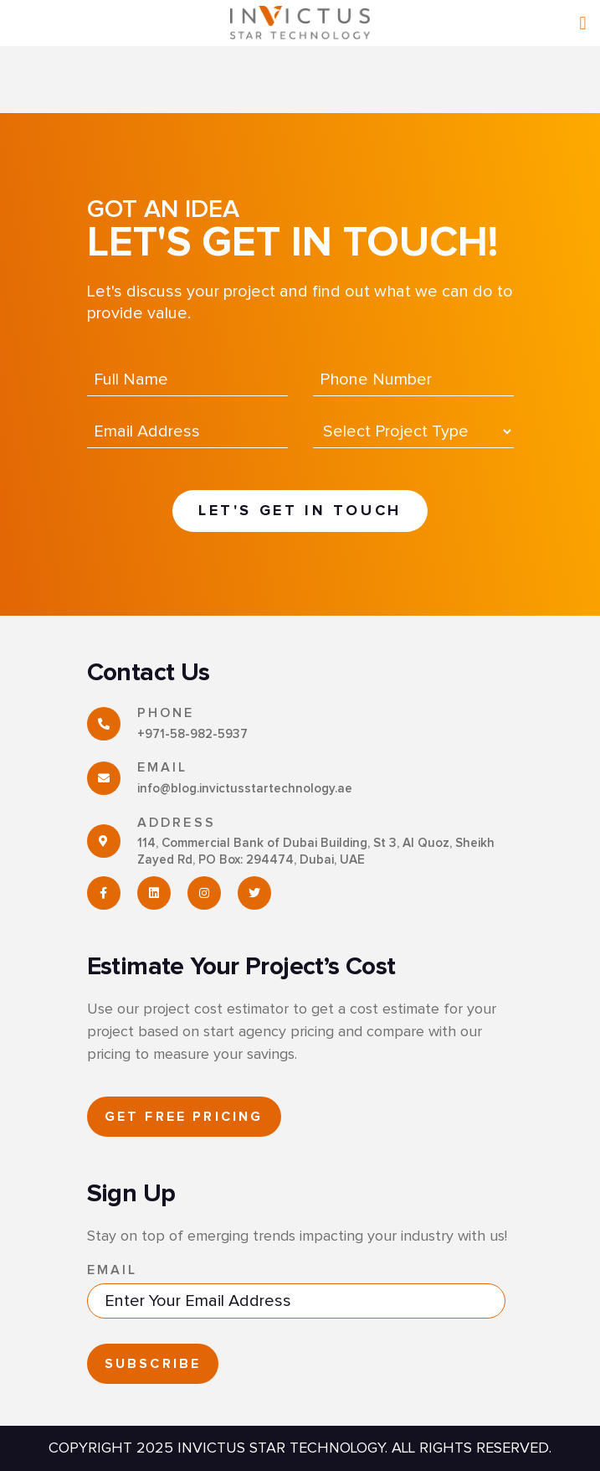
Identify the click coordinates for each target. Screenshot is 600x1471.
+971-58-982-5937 (192, 734)
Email (112, 1270)
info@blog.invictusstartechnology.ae (244, 788)
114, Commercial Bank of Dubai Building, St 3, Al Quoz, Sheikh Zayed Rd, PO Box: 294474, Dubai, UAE (316, 851)
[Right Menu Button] (583, 24)
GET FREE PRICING (184, 1116)
